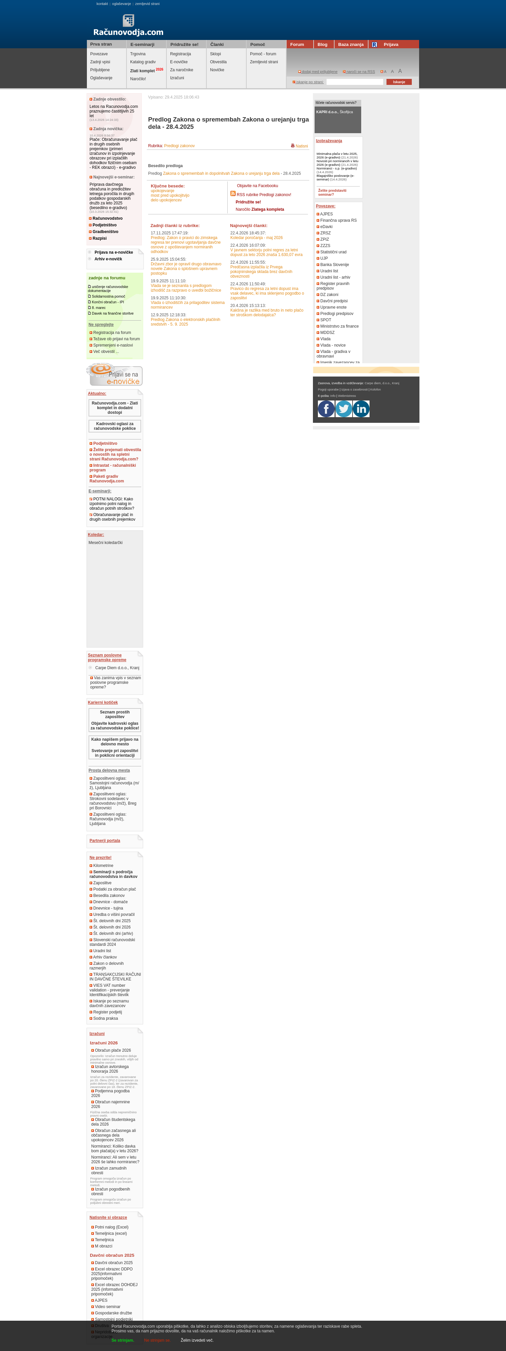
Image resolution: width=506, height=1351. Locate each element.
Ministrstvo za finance (338, 326)
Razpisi (98, 238)
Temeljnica (102, 1239)
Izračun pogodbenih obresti (110, 1191)
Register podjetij (106, 1012)
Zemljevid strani (264, 62)
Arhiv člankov (103, 957)
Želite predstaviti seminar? (332, 192)
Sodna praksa (104, 1018)
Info (333, 396)
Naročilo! (138, 79)
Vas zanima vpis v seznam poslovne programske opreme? (115, 682)
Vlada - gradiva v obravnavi (333, 354)
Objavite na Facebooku (257, 185)
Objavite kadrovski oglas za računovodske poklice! (115, 725)
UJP (322, 258)
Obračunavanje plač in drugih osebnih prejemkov (112, 517)
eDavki (325, 226)
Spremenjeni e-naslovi (111, 345)
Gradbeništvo (104, 231)
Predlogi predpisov (335, 313)
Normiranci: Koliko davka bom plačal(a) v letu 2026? (114, 1148)
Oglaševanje (101, 78)
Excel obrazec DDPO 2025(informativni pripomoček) (112, 1274)
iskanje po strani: (308, 82)
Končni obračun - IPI (108, 302)
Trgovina (137, 54)
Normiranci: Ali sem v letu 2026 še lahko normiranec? (115, 1159)
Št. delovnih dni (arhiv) (111, 933)
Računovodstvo (106, 218)
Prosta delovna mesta (109, 770)
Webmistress (347, 396)
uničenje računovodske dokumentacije (108, 289)
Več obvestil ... (104, 351)
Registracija (180, 54)
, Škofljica (334, 112)
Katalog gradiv (143, 62)
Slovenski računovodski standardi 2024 (112, 942)
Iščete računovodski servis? (336, 103)
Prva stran (101, 44)
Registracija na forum (110, 332)
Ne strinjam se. (157, 1340)
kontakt (102, 4)
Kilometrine (101, 865)
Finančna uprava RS (337, 220)
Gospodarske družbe (111, 1313)
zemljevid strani (147, 4)
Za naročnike (181, 70)
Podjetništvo (103, 225)
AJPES (99, 1300)
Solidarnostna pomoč (108, 296)
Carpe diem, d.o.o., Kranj (382, 383)
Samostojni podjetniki (112, 1319)
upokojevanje (162, 190)
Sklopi (215, 54)
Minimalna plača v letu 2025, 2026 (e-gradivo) (337, 155)
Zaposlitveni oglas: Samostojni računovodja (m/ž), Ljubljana (114, 783)
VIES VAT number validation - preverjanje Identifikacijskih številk (110, 990)
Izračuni (177, 78)
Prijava (386, 44)
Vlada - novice (331, 345)
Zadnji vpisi (100, 62)
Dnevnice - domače (109, 902)
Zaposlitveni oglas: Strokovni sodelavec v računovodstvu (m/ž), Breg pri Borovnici (113, 801)
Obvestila (218, 62)
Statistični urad (332, 252)
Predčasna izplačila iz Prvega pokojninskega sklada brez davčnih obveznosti (261, 272)
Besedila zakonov (107, 895)
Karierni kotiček (103, 702)
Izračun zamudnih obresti (108, 1170)
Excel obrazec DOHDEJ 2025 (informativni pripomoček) (114, 1289)
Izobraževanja (329, 140)
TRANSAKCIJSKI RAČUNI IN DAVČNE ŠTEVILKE (115, 976)
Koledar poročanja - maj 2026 (256, 237)
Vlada (324, 339)
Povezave (99, 54)
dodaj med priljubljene (318, 72)
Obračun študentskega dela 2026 (113, 1122)
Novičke (217, 70)
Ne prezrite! (101, 857)
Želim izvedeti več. (197, 1340)
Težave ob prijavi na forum (115, 339)
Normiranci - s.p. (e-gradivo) (337, 168)
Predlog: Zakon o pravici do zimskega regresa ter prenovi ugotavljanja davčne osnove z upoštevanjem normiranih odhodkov (186, 244)
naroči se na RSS (359, 72)
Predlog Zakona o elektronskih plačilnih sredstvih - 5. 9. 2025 (185, 322)
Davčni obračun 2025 (112, 1262)
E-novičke (179, 62)
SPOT (324, 320)
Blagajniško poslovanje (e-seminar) (335, 177)
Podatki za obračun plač (113, 889)
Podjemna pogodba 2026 (110, 1093)
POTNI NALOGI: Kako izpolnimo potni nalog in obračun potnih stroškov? (112, 504)
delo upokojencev (166, 200)
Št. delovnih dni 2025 (110, 921)
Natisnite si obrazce (108, 1217)
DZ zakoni (327, 294)
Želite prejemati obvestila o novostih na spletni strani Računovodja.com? (115, 454)
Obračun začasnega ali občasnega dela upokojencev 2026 (113, 1135)
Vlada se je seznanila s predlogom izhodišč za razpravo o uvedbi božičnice (186, 288)
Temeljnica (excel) (109, 1233)
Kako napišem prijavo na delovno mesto (114, 741)
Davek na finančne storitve (113, 313)
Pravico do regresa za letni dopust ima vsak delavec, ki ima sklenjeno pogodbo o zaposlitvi (267, 293)
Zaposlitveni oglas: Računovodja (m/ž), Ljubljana (108, 819)
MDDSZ (326, 332)
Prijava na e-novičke (114, 252)
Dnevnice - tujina (106, 908)
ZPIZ (323, 239)
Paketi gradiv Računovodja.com (107, 478)
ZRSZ (324, 233)
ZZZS (323, 245)
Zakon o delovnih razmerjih (107, 965)
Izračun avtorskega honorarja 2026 (110, 1069)
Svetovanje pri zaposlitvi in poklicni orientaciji (115, 753)
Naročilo (260, 209)
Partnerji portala (105, 840)
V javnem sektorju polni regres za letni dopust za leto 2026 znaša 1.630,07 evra (266, 252)
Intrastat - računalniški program (113, 467)
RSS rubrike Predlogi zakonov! (264, 194)
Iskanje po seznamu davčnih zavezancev (109, 1003)
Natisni (302, 146)
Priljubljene (100, 70)
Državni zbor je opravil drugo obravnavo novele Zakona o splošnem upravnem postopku (186, 269)
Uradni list (100, 950)
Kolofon (375, 389)
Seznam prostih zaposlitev (114, 714)
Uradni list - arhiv (333, 277)
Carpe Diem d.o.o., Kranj (114, 668)
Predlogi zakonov (179, 145)
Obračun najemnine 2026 (110, 1104)
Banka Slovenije (333, 264)
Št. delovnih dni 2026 (110, 927)
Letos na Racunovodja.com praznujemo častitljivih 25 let (114, 111)
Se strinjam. (123, 1340)
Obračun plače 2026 (111, 1050)
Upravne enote (332, 307)
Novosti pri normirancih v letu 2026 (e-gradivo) (337, 162)
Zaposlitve (101, 883)
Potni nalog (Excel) (109, 1227)
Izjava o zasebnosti (354, 389)
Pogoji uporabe (328, 389)
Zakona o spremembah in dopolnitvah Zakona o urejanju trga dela (221, 173)
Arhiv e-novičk (108, 259)
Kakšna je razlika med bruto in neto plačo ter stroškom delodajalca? (266, 312)
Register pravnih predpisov (333, 286)
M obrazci (101, 1246)
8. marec (99, 308)
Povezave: (326, 206)
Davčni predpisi (332, 301)
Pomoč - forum (263, 54)
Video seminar (106, 1306)
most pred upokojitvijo (170, 195)
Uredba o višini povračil (112, 914)
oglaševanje (121, 4)
